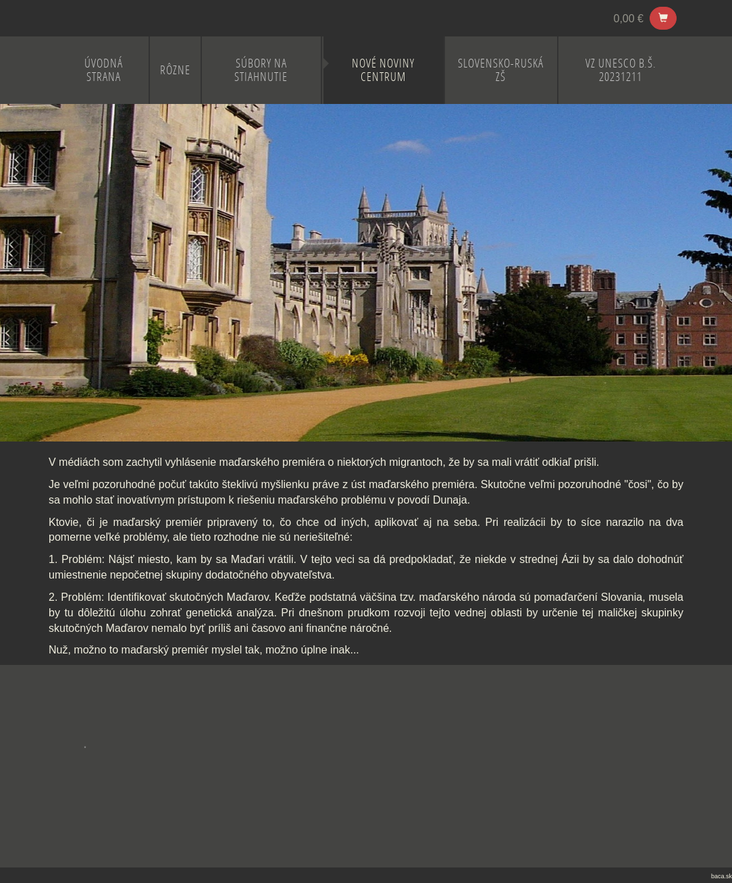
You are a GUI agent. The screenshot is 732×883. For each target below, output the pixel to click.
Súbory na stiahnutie (261, 69)
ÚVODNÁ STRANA (103, 69)
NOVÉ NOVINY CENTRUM (383, 69)
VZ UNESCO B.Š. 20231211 (620, 69)
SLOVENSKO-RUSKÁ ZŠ (501, 69)
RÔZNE (175, 70)
